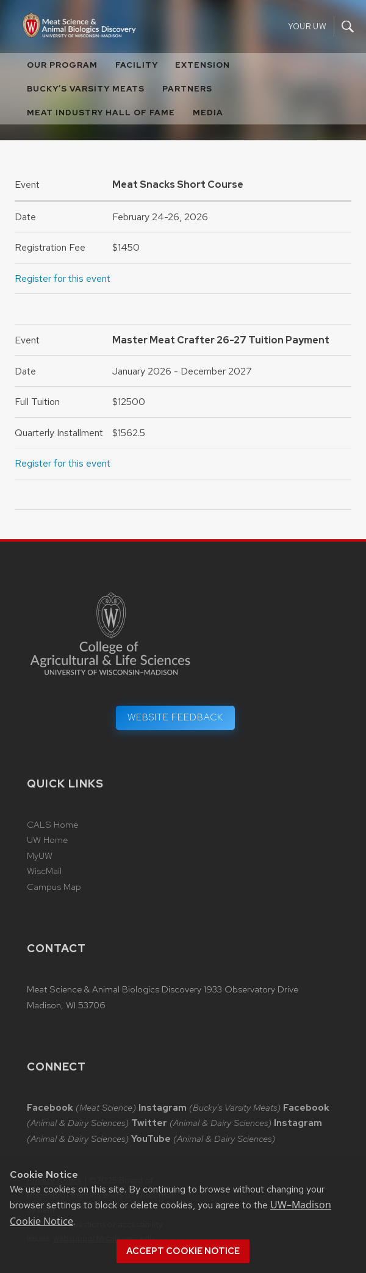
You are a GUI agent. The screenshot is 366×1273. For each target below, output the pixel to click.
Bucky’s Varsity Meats (86, 89)
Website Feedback (175, 717)
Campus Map (54, 887)
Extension (202, 65)
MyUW (39, 856)
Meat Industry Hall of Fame (101, 112)
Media (208, 112)
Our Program (62, 65)
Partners (187, 89)
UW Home (47, 840)
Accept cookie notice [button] (183, 1251)
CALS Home (52, 825)
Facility (136, 65)
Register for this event (62, 278)
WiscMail (44, 871)
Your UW (307, 26)
